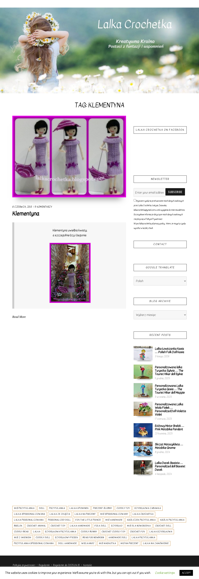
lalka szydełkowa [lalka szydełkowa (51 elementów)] (161, 531)
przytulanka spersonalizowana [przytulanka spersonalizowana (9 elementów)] (34, 543)
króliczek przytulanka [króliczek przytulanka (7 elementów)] (141, 520)
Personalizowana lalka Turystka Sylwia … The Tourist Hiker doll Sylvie (169, 370)
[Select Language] (160, 281)
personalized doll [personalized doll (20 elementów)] (59, 520)
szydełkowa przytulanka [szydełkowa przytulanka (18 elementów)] (60, 531)
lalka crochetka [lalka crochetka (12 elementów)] (143, 514)
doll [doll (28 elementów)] (42, 508)
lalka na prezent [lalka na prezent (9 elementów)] (85, 514)
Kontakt (87, 565)
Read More (19, 316)
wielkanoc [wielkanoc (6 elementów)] (87, 543)
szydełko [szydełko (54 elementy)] (116, 525)
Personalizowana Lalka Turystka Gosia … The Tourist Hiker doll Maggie (170, 389)
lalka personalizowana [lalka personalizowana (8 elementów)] (29, 520)
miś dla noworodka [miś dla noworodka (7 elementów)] (139, 525)
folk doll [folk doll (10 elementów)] (101, 525)
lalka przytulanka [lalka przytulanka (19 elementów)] (143, 537)
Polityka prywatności (24, 565)
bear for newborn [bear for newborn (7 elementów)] (93, 537)
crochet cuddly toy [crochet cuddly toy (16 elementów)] (113, 531)
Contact (160, 244)
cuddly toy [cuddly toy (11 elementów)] (123, 508)
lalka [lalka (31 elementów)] (36, 531)
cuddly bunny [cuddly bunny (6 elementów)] (89, 531)
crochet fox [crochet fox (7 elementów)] (137, 531)
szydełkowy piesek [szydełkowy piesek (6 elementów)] (66, 537)
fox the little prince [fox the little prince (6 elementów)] (88, 520)
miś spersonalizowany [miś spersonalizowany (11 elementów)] (114, 514)
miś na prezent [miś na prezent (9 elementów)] (130, 543)
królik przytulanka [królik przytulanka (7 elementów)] (172, 520)
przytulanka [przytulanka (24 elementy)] (57, 508)
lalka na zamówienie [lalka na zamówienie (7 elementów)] (156, 543)
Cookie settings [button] (165, 573)
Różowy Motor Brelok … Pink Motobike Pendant (169, 427)
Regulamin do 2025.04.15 (66, 565)
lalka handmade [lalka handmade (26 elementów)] (80, 525)
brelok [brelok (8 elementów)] (18, 525)
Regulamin (44, 565)
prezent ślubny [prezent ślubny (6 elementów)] (102, 508)
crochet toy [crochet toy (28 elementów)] (58, 525)
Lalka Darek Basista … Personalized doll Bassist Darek (170, 466)
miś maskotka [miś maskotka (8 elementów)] (107, 543)
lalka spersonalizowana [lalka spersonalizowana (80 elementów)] (29, 514)
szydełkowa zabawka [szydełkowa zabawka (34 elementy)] (147, 508)
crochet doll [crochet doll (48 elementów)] (163, 525)
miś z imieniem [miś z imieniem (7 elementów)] (22, 537)
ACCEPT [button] (186, 573)
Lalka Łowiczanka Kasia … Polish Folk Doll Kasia (169, 350)
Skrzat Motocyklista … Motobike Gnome (169, 446)
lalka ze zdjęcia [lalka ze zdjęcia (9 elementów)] (60, 514)
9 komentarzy (43, 207)
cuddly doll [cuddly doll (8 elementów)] (43, 537)
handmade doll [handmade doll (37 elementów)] (118, 537)
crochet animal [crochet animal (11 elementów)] (36, 525)
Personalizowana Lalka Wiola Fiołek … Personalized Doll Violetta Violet (170, 409)
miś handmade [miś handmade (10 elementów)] (113, 520)
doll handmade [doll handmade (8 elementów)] (67, 543)
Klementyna (25, 214)
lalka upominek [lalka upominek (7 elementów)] (79, 508)
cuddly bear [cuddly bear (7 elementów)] (21, 531)
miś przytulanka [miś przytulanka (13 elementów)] (24, 508)
